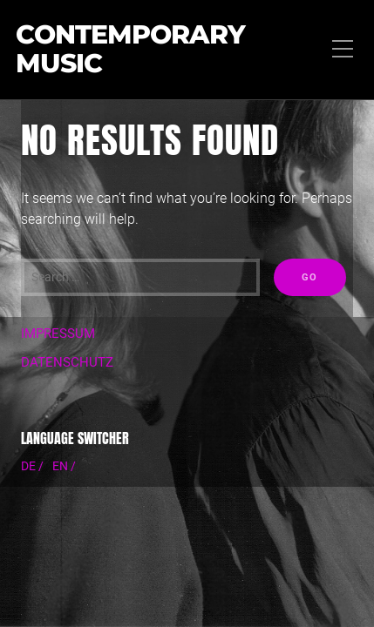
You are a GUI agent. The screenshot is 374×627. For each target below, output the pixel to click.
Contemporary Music (130, 49)
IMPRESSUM (58, 333)
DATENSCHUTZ (67, 362)
